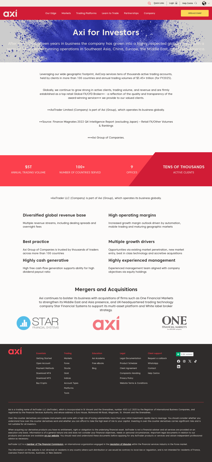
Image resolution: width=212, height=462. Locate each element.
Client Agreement (128, 368)
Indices (67, 378)
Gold (66, 373)
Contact (152, 368)
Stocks (67, 368)
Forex (66, 363)
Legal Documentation (130, 358)
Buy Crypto (41, 383)
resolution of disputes (120, 444)
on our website (51, 435)
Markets (68, 358)
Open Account (195, 13)
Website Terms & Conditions (134, 383)
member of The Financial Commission (44, 444)
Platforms (69, 388)
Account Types (71, 383)
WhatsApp (153, 363)
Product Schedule (128, 363)
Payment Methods (45, 368)
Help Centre (153, 373)
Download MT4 (43, 373)
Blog (94, 368)
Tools (66, 393)
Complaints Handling (130, 373)
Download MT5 (43, 378)
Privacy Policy (126, 378)
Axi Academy (98, 358)
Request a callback (157, 358)
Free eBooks (98, 363)
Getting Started (44, 358)
